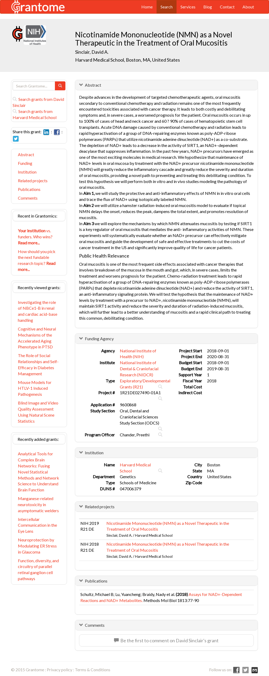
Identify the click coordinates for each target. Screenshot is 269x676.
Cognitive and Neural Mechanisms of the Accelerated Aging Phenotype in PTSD (37, 337)
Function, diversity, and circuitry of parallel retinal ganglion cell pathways (38, 569)
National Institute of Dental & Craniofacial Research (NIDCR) (139, 368)
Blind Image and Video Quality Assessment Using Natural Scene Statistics (38, 411)
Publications (29, 189)
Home (147, 6)
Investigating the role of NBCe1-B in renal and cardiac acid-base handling (37, 311)
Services (187, 6)
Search (167, 6)
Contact (227, 6)
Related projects (33, 180)
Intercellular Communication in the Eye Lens (37, 525)
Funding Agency (99, 338)
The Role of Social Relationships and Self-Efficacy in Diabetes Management (38, 364)
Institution (27, 171)
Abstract (26, 154)
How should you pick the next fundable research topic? (36, 260)
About (248, 6)
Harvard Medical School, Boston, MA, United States (127, 60)
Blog (207, 6)
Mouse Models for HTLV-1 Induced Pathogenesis (34, 388)
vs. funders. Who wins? (35, 236)
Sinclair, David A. (91, 52)
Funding (25, 163)
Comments (28, 197)
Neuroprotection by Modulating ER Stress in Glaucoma (37, 545)
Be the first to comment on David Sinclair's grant (166, 640)
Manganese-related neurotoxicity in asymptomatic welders (38, 504)
